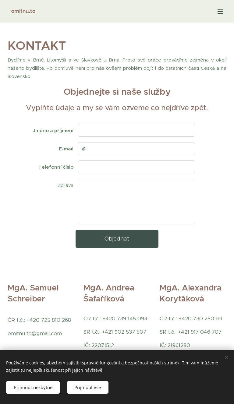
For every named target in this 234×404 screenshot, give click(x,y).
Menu (220, 11)
